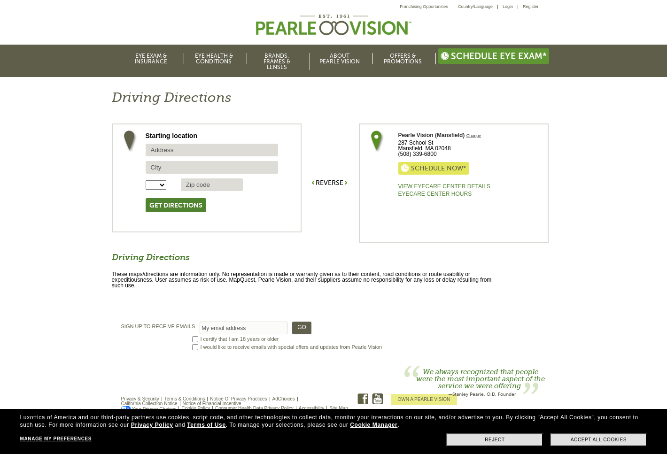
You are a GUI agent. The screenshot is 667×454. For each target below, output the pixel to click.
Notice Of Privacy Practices (238, 398)
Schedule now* (433, 168)
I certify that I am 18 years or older (240, 339)
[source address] (212, 150)
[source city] (212, 167)
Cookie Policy (195, 408)
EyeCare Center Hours (435, 194)
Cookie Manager (373, 425)
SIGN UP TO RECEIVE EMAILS (158, 326)
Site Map (338, 408)
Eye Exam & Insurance (151, 58)
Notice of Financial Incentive (212, 403)
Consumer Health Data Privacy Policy (254, 408)
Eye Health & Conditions (214, 58)
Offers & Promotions (403, 58)
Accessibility (311, 408)
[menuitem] (426, 7)
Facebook (362, 398)
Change (473, 136)
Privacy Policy (152, 425)
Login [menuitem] (508, 6)
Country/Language (475, 6)
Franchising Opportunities (424, 6)
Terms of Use (206, 425)
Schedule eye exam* (494, 56)
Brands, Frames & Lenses (277, 61)
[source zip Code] (212, 184)
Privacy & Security (140, 398)
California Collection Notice (149, 403)
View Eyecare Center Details (444, 186)
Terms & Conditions (184, 398)
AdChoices (283, 398)
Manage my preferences (56, 438)
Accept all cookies (599, 439)
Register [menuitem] (531, 6)
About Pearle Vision (339, 58)
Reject (495, 439)
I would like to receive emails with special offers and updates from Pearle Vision (291, 347)
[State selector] (156, 185)
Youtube (377, 398)
